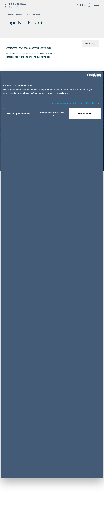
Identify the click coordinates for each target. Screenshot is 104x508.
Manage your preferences (52, 113)
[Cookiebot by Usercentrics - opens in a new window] (89, 75)
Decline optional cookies (19, 113)
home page (46, 56)
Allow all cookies (85, 113)
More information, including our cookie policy (73, 103)
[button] (90, 6)
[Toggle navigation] (96, 5)
